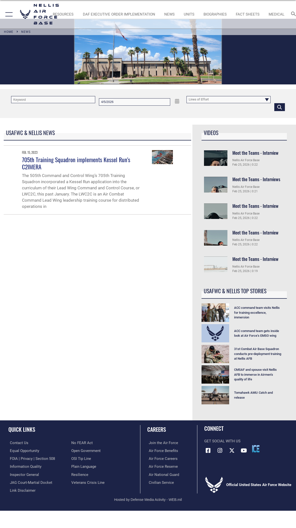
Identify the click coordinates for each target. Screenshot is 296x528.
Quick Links (21, 429)
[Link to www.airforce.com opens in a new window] (162, 443)
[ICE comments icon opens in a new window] (255, 448)
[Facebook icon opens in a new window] (208, 450)
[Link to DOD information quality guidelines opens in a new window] (24, 466)
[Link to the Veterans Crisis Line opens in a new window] (88, 482)
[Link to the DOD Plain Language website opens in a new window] (83, 466)
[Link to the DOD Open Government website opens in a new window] (86, 450)
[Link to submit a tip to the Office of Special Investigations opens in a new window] (81, 458)
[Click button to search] (279, 107)
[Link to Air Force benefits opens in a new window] (162, 450)
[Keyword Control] (53, 99)
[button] (8, 14)
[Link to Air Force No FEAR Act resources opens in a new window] (82, 443)
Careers (156, 429)
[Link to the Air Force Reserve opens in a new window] (161, 466)
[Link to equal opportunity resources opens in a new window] (23, 450)
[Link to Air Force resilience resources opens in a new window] (79, 474)
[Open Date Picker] (177, 101)
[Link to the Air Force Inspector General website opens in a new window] (22, 474)
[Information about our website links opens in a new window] (21, 489)
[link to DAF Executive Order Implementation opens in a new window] (119, 14)
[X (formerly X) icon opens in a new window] (232, 450)
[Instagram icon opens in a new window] (220, 450)
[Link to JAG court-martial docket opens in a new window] (29, 482)
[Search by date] (134, 102)
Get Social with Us (222, 441)
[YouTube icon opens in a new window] (244, 450)
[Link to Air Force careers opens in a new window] (161, 458)
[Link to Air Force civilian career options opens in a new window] (159, 482)
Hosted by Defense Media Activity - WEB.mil (148, 498)
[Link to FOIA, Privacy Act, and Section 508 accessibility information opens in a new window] (31, 458)
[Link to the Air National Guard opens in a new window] (162, 474)
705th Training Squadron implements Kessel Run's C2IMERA (76, 163)
